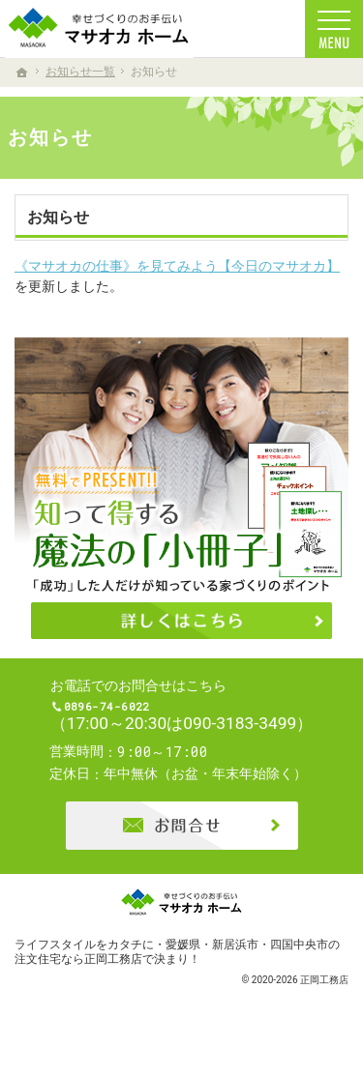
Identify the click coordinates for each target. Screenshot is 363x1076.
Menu (334, 29)
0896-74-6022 (197, 718)
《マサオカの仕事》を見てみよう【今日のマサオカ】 (177, 266)
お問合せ (182, 849)
